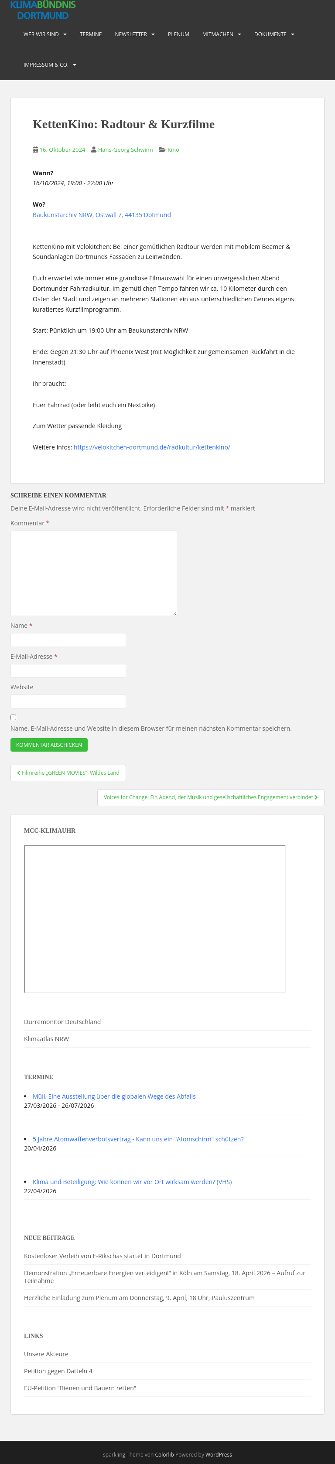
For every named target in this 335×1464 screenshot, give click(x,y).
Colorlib (164, 1454)
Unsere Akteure (46, 1354)
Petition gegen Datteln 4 (58, 1371)
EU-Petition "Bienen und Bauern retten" (80, 1388)
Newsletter (131, 34)
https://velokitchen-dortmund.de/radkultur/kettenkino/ (152, 447)
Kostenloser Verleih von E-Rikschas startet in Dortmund (102, 1256)
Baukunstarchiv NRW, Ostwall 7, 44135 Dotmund (102, 215)
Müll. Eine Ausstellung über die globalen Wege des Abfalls (114, 1096)
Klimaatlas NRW (46, 1039)
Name (21, 625)
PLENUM (178, 34)
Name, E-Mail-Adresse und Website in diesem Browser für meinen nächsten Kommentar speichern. (151, 728)
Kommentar (29, 523)
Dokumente (270, 34)
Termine (91, 34)
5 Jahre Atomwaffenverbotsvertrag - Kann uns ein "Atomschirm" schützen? (138, 1139)
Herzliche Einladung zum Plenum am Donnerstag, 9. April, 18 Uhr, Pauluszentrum (139, 1298)
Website (21, 687)
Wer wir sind (41, 34)
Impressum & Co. (46, 64)
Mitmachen (217, 34)
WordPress (218, 1454)
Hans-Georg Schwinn (125, 149)
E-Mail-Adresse (34, 656)
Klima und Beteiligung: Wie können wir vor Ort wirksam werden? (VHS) (132, 1182)
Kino (173, 149)
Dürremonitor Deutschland (62, 1022)
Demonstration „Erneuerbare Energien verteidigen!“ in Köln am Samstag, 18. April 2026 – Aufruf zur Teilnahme (164, 1277)
